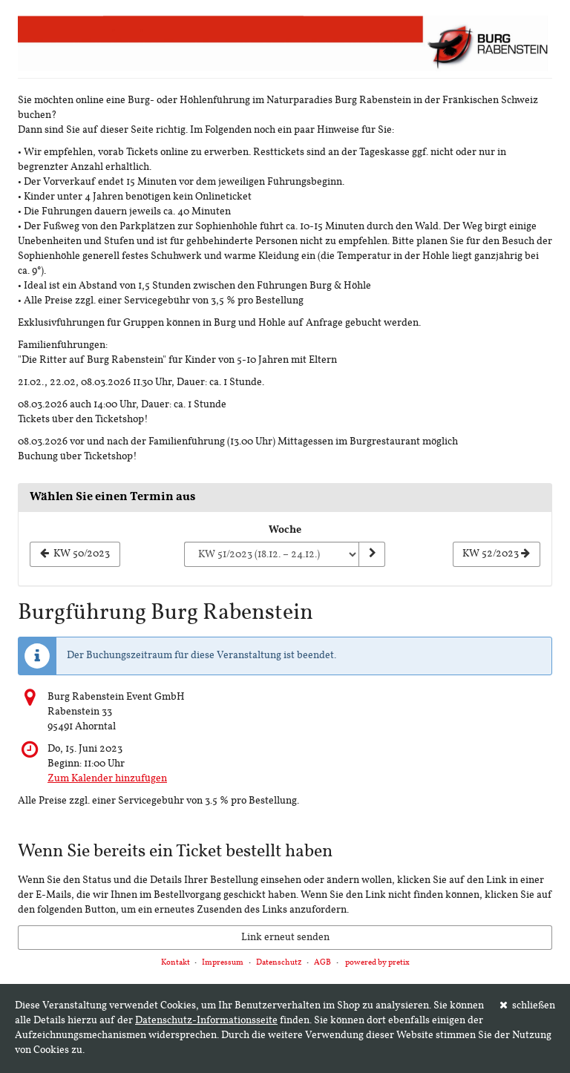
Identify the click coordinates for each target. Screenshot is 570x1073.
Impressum (222, 963)
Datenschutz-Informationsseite (206, 1020)
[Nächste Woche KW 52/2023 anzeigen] (496, 554)
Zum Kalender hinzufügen (107, 778)
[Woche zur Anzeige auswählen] (271, 554)
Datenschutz (279, 963)
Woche (285, 530)
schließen (527, 1005)
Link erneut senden (285, 937)
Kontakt (175, 963)
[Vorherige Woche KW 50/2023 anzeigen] (75, 554)
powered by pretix (377, 963)
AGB (322, 963)
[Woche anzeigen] (371, 554)
